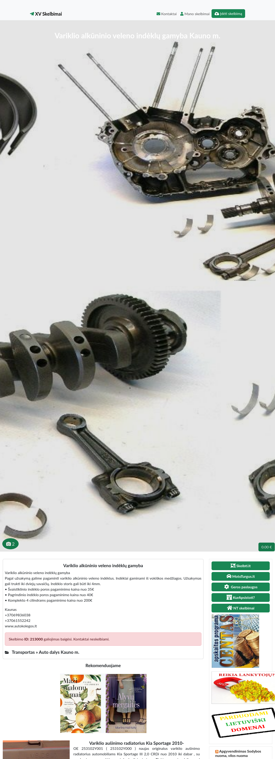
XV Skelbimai (46, 14)
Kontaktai (167, 13)
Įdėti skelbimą (228, 13)
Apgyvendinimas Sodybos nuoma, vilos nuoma (238, 753)
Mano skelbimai (194, 13)
